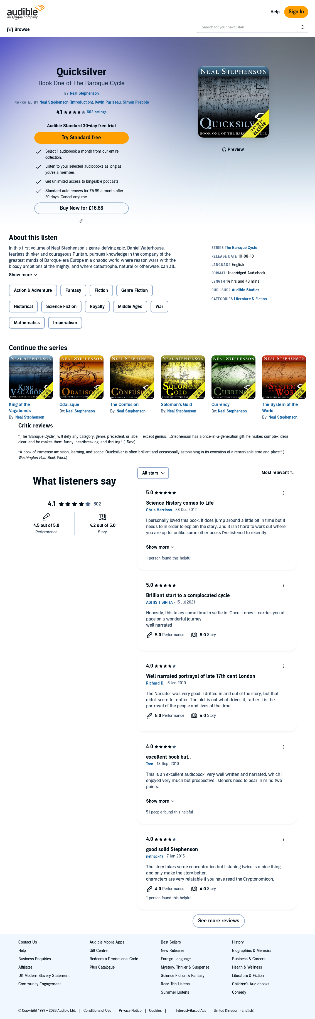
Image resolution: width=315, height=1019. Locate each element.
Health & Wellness (247, 967)
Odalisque (69, 404)
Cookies (156, 1010)
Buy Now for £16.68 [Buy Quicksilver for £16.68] (81, 208)
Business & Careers (248, 959)
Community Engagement (39, 984)
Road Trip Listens (175, 984)
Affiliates (25, 967)
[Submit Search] (303, 27)
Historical (23, 306)
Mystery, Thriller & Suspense (185, 967)
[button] (81, 221)
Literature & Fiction (248, 975)
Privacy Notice (130, 1010)
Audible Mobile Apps (107, 942)
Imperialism (65, 323)
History (238, 942)
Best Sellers (171, 942)
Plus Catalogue (102, 967)
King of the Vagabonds (20, 408)
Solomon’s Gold (176, 404)
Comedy (239, 992)
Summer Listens (175, 992)
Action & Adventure (33, 290)
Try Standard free (81, 138)
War (159, 306)
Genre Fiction (134, 290)
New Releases (172, 950)
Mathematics (27, 323)
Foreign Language (176, 959)
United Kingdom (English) (234, 1010)
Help (275, 12)
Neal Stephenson (29, 417)
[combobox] (252, 27)
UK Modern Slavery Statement (44, 975)
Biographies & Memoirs (251, 950)
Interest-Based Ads (191, 1010)
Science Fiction (61, 306)
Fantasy (73, 290)
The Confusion (124, 404)
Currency (220, 404)
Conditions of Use (97, 1010)
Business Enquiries (34, 959)
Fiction (101, 290)
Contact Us (27, 942)
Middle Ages (130, 306)
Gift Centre (98, 950)
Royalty (97, 306)
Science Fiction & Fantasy (183, 975)
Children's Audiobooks (250, 984)
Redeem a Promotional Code (114, 959)
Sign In (296, 12)
